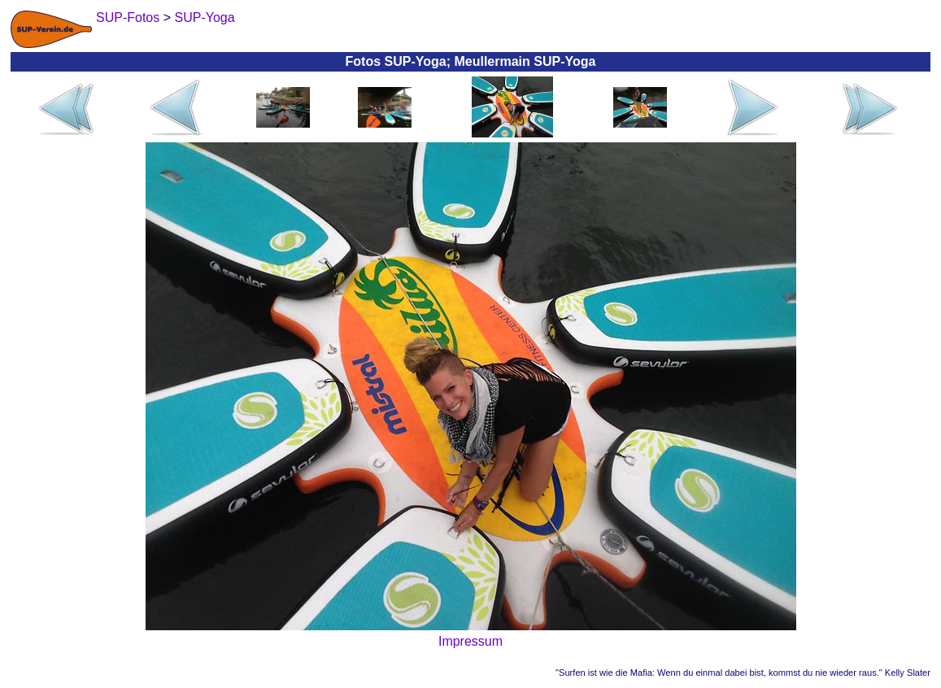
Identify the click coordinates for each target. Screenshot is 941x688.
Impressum (470, 641)
